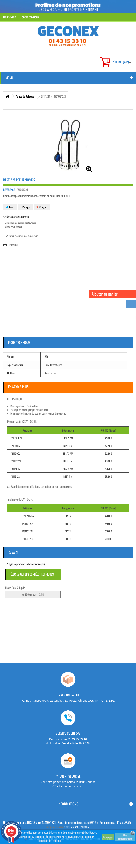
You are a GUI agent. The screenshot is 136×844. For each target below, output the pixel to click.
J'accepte (108, 837)
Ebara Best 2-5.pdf (15, 587)
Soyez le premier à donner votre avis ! (26, 564)
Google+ (41, 207)
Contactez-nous (29, 16)
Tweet (10, 207)
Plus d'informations (125, 836)
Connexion (9, 16)
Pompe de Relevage (55, 827)
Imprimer (13, 245)
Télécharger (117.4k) (33, 594)
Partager (25, 207)
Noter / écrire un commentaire (22, 236)
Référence (9, 190)
